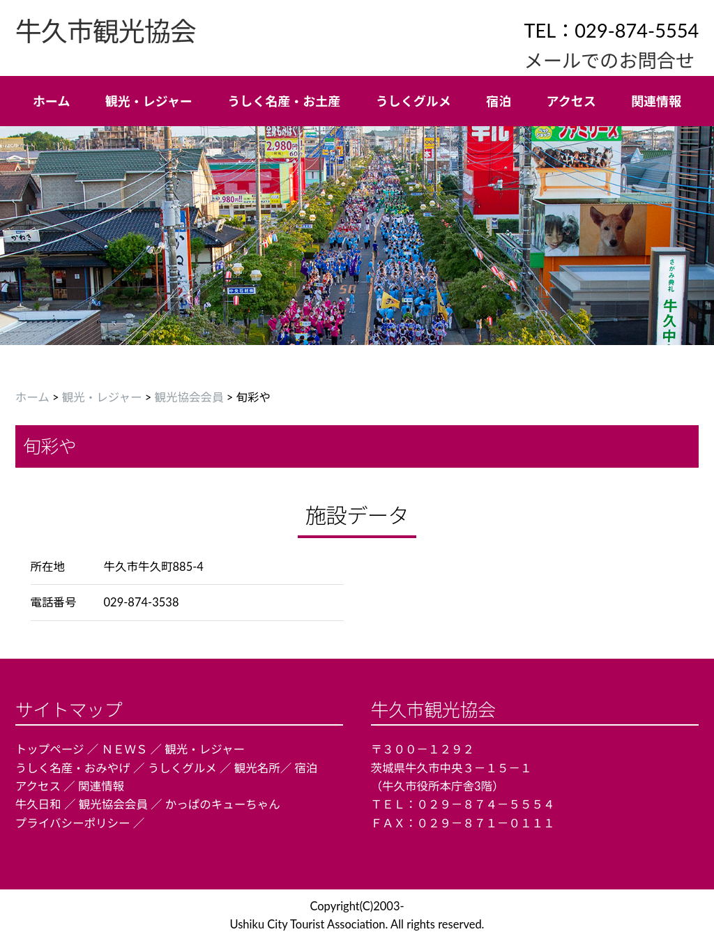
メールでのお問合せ (609, 60)
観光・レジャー (102, 397)
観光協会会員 (189, 397)
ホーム (32, 397)
